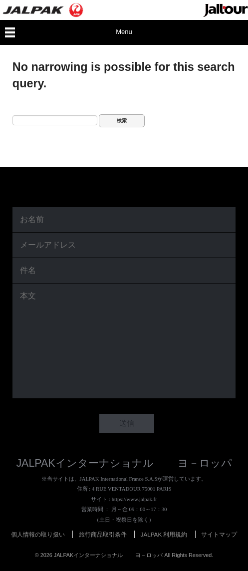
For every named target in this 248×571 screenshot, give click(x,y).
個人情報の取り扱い (38, 534)
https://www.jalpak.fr (134, 499)
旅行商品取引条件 (103, 534)
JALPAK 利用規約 (164, 534)
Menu (124, 31)
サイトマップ (219, 534)
